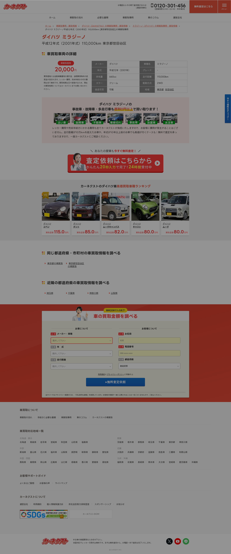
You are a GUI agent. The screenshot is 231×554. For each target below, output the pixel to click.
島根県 (33, 462)
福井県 (54, 452)
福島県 (85, 442)
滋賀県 (151, 452)
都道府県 (129, 359)
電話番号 (129, 346)
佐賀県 (131, 462)
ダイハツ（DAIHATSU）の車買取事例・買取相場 (105, 26)
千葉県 (71, 293)
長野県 (74, 452)
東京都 (160, 89)
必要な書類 (102, 17)
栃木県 (131, 442)
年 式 (60, 347)
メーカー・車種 (64, 334)
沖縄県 (195, 462)
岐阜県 (85, 452)
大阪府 (120, 452)
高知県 (105, 462)
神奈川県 (93, 293)
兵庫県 (131, 452)
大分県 (162, 462)
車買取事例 (128, 17)
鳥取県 (23, 462)
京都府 (141, 452)
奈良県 (162, 452)
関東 (119, 438)
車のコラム (153, 17)
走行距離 (61, 359)
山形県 (74, 442)
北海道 (23, 442)
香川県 (85, 462)
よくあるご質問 (27, 483)
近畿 (119, 448)
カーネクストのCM (91, 514)
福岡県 (120, 462)
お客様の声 (44, 483)
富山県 (33, 452)
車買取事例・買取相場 (66, 26)
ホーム (52, 17)
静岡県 (95, 452)
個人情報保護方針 (55, 504)
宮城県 (54, 442)
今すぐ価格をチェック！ (228, 108)
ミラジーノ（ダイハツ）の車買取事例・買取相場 (155, 26)
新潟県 (23, 452)
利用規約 (101, 374)
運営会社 (177, 17)
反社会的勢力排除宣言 (79, 504)
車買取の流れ (76, 17)
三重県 (172, 452)
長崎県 (141, 462)
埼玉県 (50, 293)
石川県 (43, 452)
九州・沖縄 (122, 458)
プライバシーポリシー (115, 374)
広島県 (54, 462)
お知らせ (120, 504)
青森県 (33, 442)
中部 (22, 448)
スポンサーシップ (103, 504)
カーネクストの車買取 (102, 417)
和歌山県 (183, 452)
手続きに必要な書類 (46, 417)
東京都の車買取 (55, 263)
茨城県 (120, 442)
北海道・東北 (26, 438)
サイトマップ (61, 483)
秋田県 (64, 442)
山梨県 (114, 293)
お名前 (128, 334)
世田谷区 (169, 89)
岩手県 (43, 442)
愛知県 (105, 452)
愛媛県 (95, 462)
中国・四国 (25, 458)
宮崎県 (172, 462)
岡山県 (43, 462)
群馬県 (141, 442)
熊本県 (151, 462)
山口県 (64, 462)
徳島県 (74, 462)
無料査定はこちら (203, 6)
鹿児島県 (183, 462)
